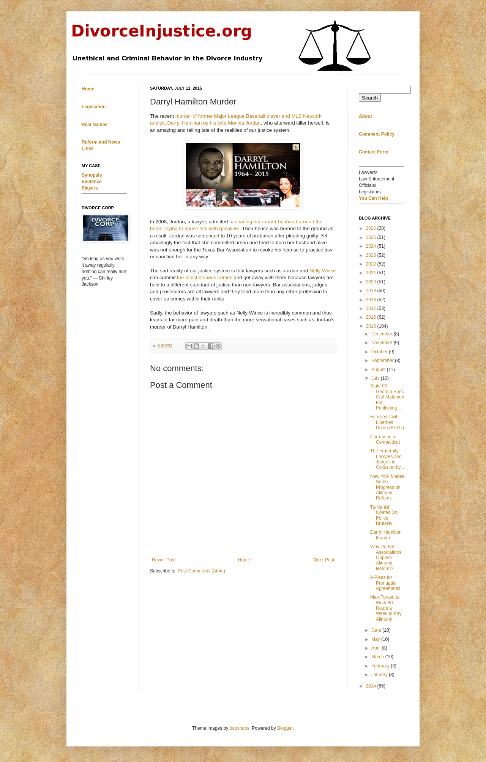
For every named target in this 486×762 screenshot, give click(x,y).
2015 (371, 326)
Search (370, 98)
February (381, 666)
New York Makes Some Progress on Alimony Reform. (387, 487)
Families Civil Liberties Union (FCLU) (387, 422)
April (376, 648)
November (382, 342)
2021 (371, 272)
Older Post (323, 560)
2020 (371, 282)
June (376, 630)
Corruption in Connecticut (385, 439)
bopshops (239, 728)
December (382, 334)
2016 (371, 317)
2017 (371, 308)
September (383, 360)
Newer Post (163, 560)
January (380, 674)
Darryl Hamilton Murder (386, 535)
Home (244, 560)
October (380, 351)
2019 (371, 290)
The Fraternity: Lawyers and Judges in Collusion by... (387, 459)
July (376, 378)
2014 (371, 686)
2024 (371, 246)
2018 (371, 299)
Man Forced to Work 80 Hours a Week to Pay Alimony (386, 608)
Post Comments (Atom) (201, 571)
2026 (371, 228)
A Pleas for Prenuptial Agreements (385, 583)
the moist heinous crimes (204, 277)
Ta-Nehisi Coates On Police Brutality (384, 515)
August (379, 369)
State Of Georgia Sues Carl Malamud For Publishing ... (387, 397)
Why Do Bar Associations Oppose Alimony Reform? (385, 557)
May (376, 639)
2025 (371, 237)
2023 (371, 255)
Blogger (285, 728)
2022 (371, 264)
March (378, 656)
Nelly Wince (322, 270)
